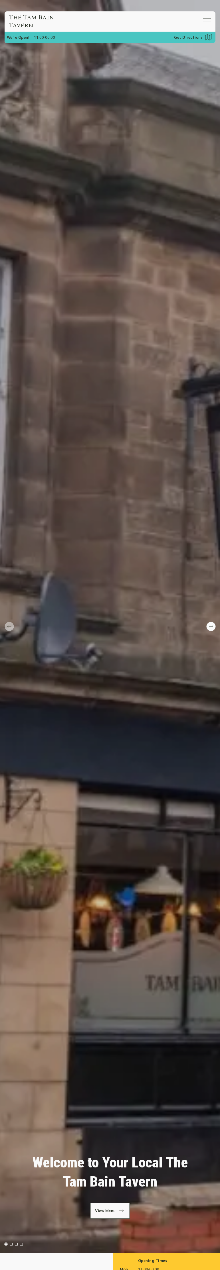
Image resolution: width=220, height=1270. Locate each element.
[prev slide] (9, 626)
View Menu (110, 1210)
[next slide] (210, 626)
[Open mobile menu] (207, 21)
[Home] (37, 21)
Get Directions (188, 37)
